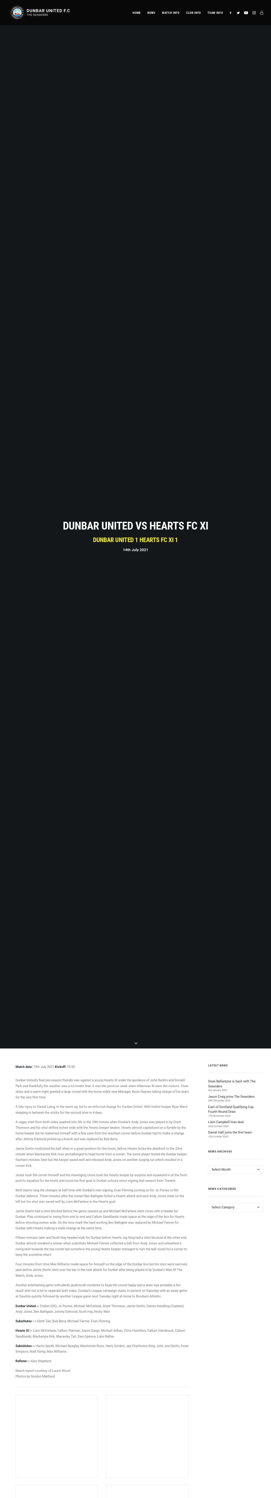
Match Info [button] (171, 13)
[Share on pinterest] (99, 1212)
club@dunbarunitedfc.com (162, 1403)
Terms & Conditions (231, 1410)
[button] (231, 13)
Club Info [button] (193, 13)
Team (18, 1416)
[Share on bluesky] (116, 1211)
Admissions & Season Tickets (35, 1410)
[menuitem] (137, 13)
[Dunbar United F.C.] (41, 13)
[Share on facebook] (82, 1212)
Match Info (21, 1403)
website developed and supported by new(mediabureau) (223, 1487)
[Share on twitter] (88, 1212)
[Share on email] (121, 1212)
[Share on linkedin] (104, 1212)
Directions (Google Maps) (94, 1435)
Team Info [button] (215, 13)
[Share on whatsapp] (110, 1211)
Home (137, 13)
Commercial (22, 1423)
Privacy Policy (227, 1403)
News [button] (151, 13)
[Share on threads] (93, 1211)
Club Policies (226, 1416)
